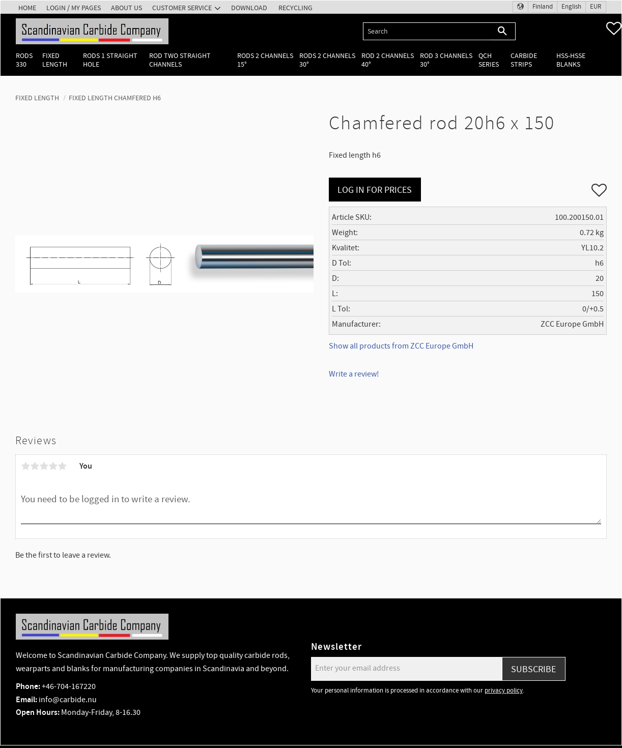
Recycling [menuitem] (295, 8)
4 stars (53, 466)
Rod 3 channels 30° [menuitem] (446, 60)
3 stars (43, 466)
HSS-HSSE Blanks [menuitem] (570, 60)
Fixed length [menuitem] (54, 60)
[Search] (503, 31)
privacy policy (504, 690)
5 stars (62, 466)
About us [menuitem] (126, 8)
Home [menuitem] (27, 8)
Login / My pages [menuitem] (73, 8)
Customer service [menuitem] (182, 8)
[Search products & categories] (426, 31)
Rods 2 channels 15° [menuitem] (265, 60)
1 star (25, 466)
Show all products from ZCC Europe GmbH (401, 346)
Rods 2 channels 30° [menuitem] (327, 60)
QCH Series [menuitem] (488, 60)
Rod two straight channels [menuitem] (180, 60)
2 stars (34, 466)
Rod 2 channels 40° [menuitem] (387, 60)
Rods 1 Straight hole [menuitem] (110, 60)
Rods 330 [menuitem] (24, 60)
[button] (613, 28)
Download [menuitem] (249, 8)
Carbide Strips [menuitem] (524, 60)
